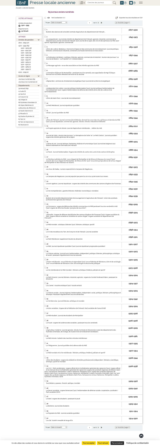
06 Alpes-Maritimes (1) (26, 105)
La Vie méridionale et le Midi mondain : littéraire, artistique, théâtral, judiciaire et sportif (75, 270)
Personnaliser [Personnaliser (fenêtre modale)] (117, 443)
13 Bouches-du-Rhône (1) (27, 108)
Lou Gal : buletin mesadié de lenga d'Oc (59, 420)
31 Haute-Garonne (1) (25, 111)
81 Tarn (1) (21, 119)
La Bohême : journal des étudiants (57, 406)
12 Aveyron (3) (23, 97)
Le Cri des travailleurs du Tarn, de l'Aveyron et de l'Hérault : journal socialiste (72, 232)
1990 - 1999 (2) (26, 69)
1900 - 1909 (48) (26, 48)
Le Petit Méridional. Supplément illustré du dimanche (64, 239)
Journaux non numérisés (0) (27, 82)
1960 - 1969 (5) (26, 62)
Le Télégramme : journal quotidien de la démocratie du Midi (66, 345)
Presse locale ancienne (52, 2)
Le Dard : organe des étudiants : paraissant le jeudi (63, 399)
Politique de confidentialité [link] (137, 443)
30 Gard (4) (22, 94)
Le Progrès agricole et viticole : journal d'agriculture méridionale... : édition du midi (74, 128)
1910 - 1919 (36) (26, 50)
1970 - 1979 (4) (26, 64)
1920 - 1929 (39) (26, 53)
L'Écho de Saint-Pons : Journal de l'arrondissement (63, 98)
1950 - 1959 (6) (26, 60)
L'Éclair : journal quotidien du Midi (57, 113)
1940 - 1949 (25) (26, 57)
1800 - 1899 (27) (23, 43)
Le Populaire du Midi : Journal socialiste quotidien (63, 413)
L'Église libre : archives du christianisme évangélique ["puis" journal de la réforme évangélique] (78, 81)
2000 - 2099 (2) (23, 72)
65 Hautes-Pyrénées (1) (26, 116)
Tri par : (47, 22)
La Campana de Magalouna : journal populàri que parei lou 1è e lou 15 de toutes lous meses (77, 176)
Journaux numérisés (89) (26, 79)
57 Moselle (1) (23, 113)
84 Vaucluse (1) (23, 125)
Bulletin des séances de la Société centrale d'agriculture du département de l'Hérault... (75, 32)
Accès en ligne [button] (24, 76)
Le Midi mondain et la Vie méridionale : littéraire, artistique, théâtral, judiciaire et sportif (75, 353)
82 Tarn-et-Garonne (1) (26, 122)
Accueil (18, 8)
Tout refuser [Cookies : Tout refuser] (103, 443)
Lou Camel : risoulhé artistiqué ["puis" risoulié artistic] (64, 285)
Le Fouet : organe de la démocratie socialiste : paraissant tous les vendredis (71, 323)
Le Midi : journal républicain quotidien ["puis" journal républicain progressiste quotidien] (75, 246)
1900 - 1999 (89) (23, 46)
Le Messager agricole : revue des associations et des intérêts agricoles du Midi (72, 65)
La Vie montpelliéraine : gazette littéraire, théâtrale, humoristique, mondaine (72, 191)
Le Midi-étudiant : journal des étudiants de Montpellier (64, 315)
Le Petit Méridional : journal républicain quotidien (63, 105)
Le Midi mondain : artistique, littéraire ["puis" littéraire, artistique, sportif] (70, 224)
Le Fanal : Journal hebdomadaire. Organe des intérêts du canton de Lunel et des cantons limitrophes (80, 152)
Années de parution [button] (26, 40)
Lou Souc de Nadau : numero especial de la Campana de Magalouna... (69, 169)
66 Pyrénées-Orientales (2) (27, 102)
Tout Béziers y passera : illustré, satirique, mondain (63, 383)
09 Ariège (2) (22, 99)
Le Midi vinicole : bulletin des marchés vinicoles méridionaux (66, 338)
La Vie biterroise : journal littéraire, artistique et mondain (65, 301)
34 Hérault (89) (23, 88)
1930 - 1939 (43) (26, 55)
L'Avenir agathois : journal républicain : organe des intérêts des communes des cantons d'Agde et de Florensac (83, 183)
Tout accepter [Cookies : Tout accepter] (89, 443)
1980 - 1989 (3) (26, 67)
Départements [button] (24, 85)
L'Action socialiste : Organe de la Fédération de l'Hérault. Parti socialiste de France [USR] (76, 308)
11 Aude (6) (22, 91)
